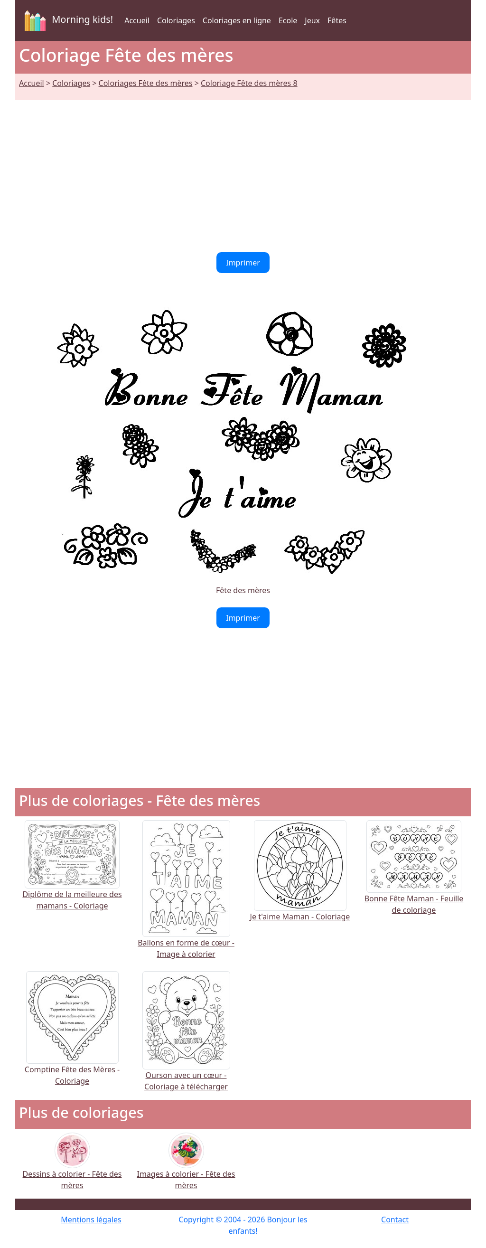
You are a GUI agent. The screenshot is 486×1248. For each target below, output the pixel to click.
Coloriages (176, 20)
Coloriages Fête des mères (146, 83)
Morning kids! (67, 20)
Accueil (137, 20)
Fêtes (336, 20)
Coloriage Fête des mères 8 (249, 83)
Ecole (288, 20)
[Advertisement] (243, 170)
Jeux (312, 20)
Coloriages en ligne (237, 20)
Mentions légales (91, 1219)
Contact (395, 1219)
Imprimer (243, 262)
